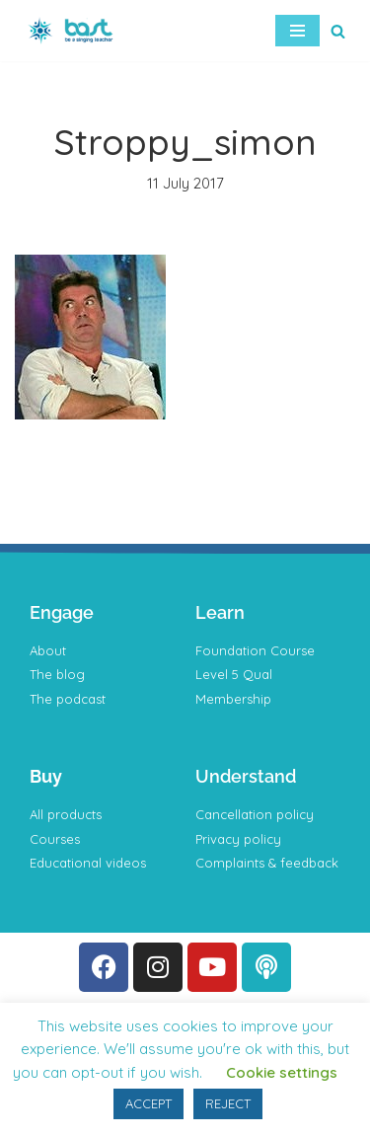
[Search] (338, 31)
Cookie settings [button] (281, 1072)
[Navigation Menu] (297, 30)
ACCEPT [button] (148, 1103)
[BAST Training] (74, 30)
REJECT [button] (228, 1103)
